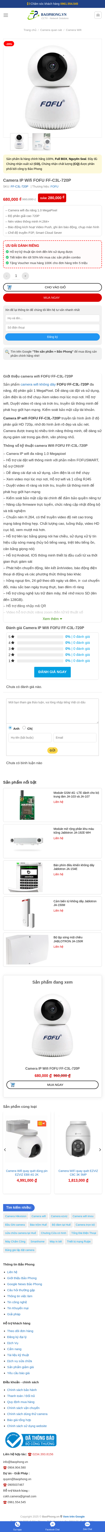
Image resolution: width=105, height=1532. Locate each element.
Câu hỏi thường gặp (21, 1290)
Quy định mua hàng (21, 1402)
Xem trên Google (74, 1516)
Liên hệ (12, 1272)
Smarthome (37, 1241)
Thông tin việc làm (19, 1296)
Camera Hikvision (15, 1216)
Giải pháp (14, 1314)
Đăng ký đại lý (17, 1337)
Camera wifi (39, 1216)
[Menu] (6, 15)
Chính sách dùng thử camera (27, 1414)
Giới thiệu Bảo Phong (22, 1278)
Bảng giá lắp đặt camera (19, 1250)
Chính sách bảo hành (22, 1390)
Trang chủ (29, 30)
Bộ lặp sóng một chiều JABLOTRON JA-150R (68, 939)
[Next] (100, 1149)
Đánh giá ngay (52, 672)
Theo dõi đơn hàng (20, 1331)
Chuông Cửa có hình (53, 1233)
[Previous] (5, 1149)
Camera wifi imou (83, 1216)
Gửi (52, 750)
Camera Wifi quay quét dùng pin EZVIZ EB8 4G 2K (27, 1172)
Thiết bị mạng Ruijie (79, 1241)
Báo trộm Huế (38, 1224)
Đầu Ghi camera (15, 1224)
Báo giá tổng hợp (19, 1420)
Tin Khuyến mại (18, 1308)
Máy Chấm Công (15, 1241)
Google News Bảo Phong (24, 1284)
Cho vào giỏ (55, 287)
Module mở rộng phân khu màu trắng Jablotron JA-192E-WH (74, 830)
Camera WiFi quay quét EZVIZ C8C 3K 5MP (78, 1172)
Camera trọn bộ (85, 1224)
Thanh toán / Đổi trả (21, 1396)
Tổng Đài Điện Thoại (83, 1233)
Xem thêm (51, 619)
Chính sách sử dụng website (27, 1426)
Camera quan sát (51, 30)
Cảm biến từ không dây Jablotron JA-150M (75, 903)
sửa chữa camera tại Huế (20, 1233)
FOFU (55, 186)
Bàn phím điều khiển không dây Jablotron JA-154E (74, 867)
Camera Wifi (74, 30)
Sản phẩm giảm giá (20, 1367)
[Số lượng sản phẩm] (16, 276)
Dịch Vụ (12, 1343)
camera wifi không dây (38, 384)
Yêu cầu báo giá (18, 1373)
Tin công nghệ (17, 1302)
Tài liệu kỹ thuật (18, 1355)
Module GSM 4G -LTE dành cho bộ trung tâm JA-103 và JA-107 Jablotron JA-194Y (76, 796)
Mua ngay (52, 297)
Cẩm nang (14, 1349)
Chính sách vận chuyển (23, 1408)
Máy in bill (56, 1241)
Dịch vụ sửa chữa (19, 1361)
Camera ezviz (59, 1216)
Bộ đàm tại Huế (61, 1224)
